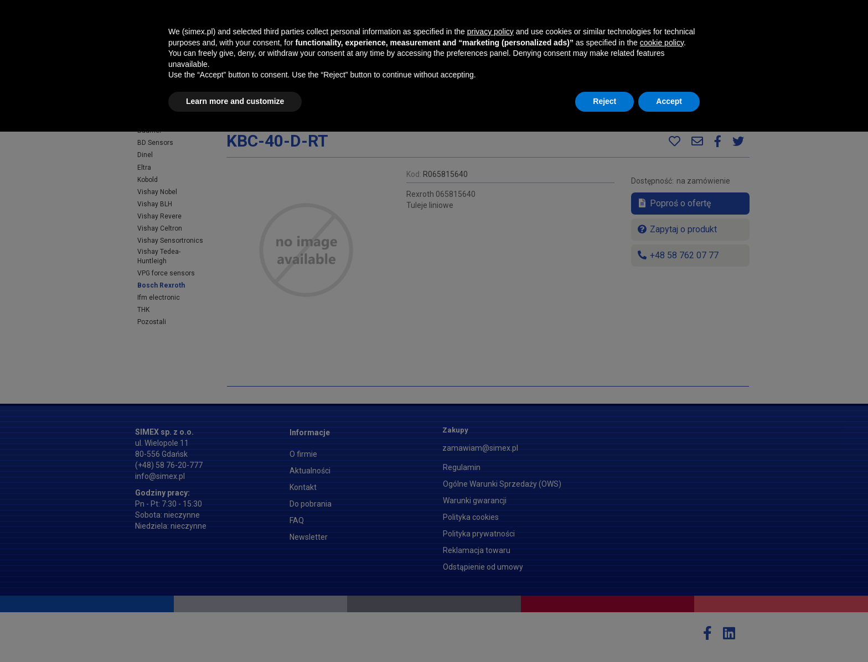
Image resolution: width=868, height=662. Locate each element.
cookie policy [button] (662, 573)
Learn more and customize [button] (235, 631)
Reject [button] (604, 631)
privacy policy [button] (490, 561)
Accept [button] (669, 631)
